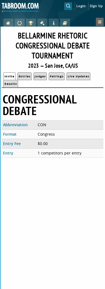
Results (10, 84)
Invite (9, 76)
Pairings (56, 76)
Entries (24, 76)
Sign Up (96, 6)
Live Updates (78, 76)
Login (81, 6)
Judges (40, 76)
